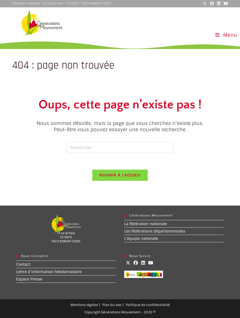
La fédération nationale (145, 223)
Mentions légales (84, 305)
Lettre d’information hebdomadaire (49, 271)
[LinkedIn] (143, 263)
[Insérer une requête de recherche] (120, 147)
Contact (23, 264)
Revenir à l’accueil (120, 175)
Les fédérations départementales (154, 231)
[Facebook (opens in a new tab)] (211, 3)
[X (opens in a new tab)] (204, 3)
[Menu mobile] (226, 35)
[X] (128, 263)
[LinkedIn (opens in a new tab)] (218, 3)
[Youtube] (150, 263)
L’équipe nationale (141, 238)
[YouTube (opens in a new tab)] (225, 3)
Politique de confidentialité (148, 305)
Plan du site (111, 305)
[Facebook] (136, 263)
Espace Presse (29, 279)
